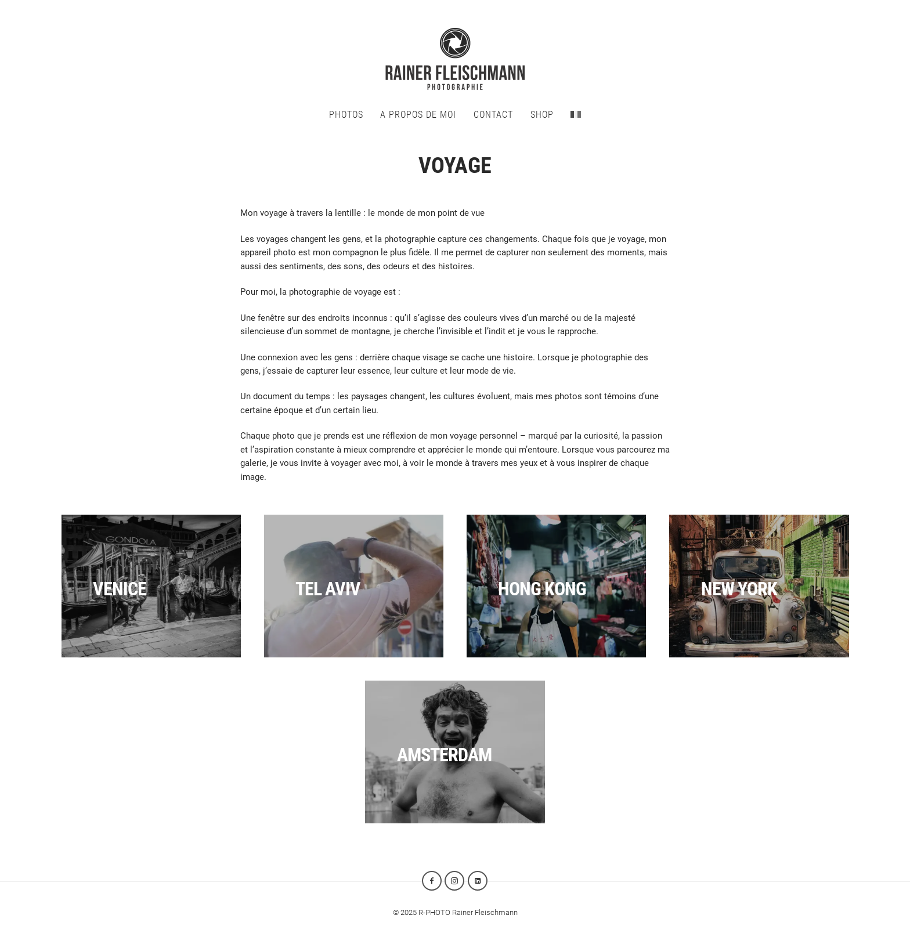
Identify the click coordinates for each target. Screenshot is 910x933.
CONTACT (493, 114)
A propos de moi (418, 114)
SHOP (542, 114)
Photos (346, 114)
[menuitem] (575, 114)
